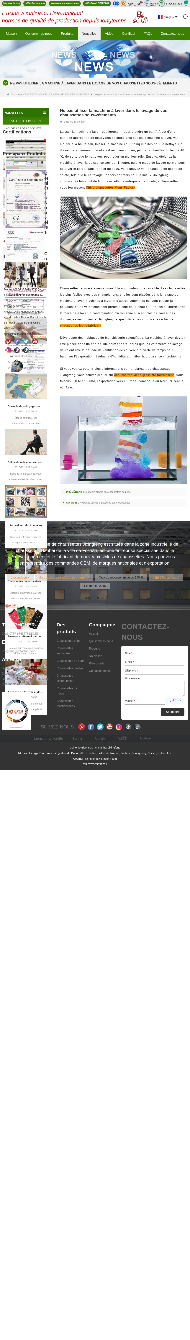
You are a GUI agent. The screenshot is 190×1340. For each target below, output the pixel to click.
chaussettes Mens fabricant (80, 325)
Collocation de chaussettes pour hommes (26, 722)
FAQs (148, 33)
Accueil (94, 1204)
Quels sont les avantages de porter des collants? (26, 555)
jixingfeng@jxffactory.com (18, 1221)
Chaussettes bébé (69, 1211)
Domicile (13, 94)
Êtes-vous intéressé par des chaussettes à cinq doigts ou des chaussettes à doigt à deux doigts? (26, 896)
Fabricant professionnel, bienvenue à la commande (31, 404)
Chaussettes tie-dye (70, 1238)
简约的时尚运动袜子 (30, 492)
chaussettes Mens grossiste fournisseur (144, 375)
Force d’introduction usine (25, 786)
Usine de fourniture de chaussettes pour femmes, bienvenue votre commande (31, 440)
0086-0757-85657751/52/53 (20, 1204)
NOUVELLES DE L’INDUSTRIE (72, 94)
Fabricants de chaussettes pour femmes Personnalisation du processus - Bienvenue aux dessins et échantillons (31, 422)
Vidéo (109, 33)
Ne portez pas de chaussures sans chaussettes (105, 502)
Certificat (128, 33)
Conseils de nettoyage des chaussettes (26, 666)
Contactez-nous (172, 33)
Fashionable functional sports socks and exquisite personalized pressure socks (31, 475)
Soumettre (173, 1282)
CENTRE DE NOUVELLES (37, 94)
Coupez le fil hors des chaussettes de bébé (26, 611)
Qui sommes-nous (38, 33)
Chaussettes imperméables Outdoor (26, 841)
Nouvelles (89, 33)
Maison (11, 33)
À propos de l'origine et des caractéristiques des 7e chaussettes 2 (26, 952)
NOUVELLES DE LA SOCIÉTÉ (23, 128)
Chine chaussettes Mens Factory (110, 187)
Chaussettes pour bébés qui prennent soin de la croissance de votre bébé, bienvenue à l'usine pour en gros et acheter (31, 457)
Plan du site (97, 1233)
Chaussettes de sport (71, 1231)
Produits (67, 33)
